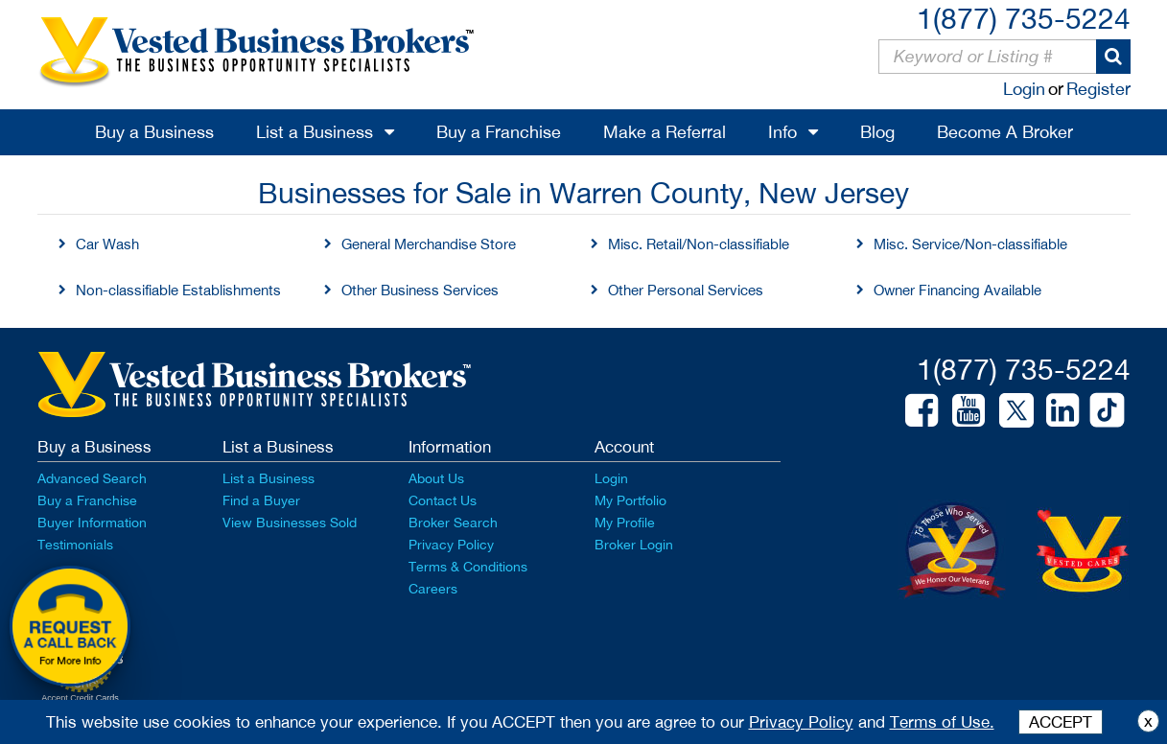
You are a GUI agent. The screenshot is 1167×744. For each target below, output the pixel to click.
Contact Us (442, 500)
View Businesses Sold (289, 522)
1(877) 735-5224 (1024, 18)
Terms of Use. (942, 722)
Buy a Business (154, 132)
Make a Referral (664, 132)
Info (782, 132)
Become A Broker (1005, 132)
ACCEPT (1060, 722)
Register (1098, 89)
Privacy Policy (451, 544)
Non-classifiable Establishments (178, 290)
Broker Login (634, 544)
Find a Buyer (261, 500)
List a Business (314, 132)
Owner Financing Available (957, 290)
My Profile (625, 522)
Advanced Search (92, 478)
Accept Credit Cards (80, 698)
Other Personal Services (685, 290)
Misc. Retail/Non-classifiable (698, 244)
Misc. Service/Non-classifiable (970, 244)
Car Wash (107, 244)
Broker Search (453, 522)
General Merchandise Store (428, 244)
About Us (436, 478)
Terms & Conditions (467, 566)
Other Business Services (420, 290)
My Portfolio (630, 500)
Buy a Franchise (498, 132)
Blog (877, 132)
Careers (432, 588)
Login (1024, 89)
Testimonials (75, 544)
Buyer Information (92, 522)
